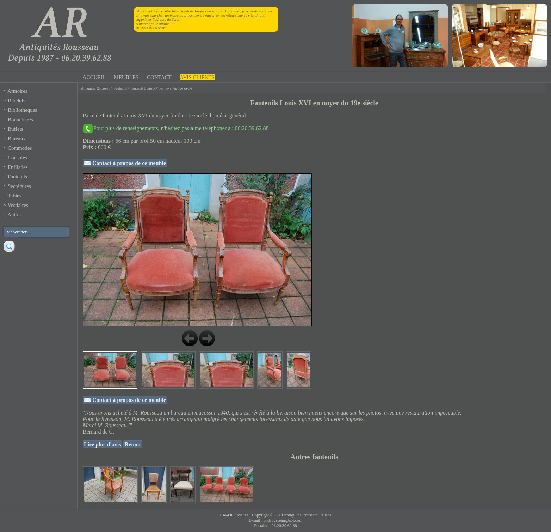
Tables (14, 195)
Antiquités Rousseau (95, 88)
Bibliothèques (22, 110)
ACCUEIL (94, 77)
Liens (327, 515)
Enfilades (18, 167)
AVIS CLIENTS (197, 77)
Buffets (15, 129)
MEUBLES (126, 77)
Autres (14, 215)
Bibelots (16, 100)
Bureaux (17, 138)
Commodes (20, 148)
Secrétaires (19, 186)
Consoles (17, 157)
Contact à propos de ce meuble (128, 163)
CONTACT (159, 77)
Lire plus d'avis (102, 444)
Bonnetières (20, 119)
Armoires (17, 91)
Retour (132, 444)
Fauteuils (17, 176)
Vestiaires (18, 205)
